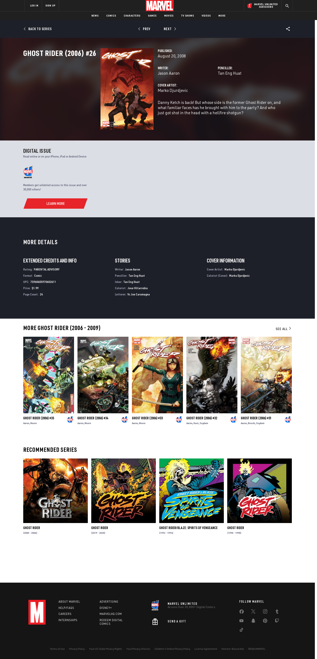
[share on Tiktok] (241, 630)
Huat (196, 457)
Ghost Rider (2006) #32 (201, 452)
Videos (206, 15)
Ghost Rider (31, 562)
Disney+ (106, 608)
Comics (111, 15)
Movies (168, 15)
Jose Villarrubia (138, 322)
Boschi (251, 457)
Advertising (109, 601)
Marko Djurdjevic (119, 109)
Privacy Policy (77, 648)
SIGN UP (50, 5)
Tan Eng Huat (203, 92)
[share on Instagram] (265, 612)
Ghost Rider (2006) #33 (147, 452)
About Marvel (69, 601)
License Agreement (206, 648)
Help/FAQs (66, 608)
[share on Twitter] (253, 612)
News (95, 15)
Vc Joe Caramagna (138, 328)
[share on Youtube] (241, 621)
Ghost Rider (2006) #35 (38, 452)
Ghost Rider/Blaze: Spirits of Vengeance (188, 562)
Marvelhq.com (111, 614)
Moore (33, 457)
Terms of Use (57, 648)
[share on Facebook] (241, 612)
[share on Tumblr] (277, 612)
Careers (65, 614)
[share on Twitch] (277, 621)
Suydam (204, 457)
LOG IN (34, 5)
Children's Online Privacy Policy (172, 648)
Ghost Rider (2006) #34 (92, 452)
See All (284, 363)
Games (152, 15)
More (222, 15)
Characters (132, 15)
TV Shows (187, 15)
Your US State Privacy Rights (105, 648)
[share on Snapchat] (253, 621)
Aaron (26, 457)
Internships (68, 620)
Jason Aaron (115, 92)
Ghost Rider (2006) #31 (256, 452)
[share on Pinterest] (265, 621)
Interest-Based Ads (232, 648)
